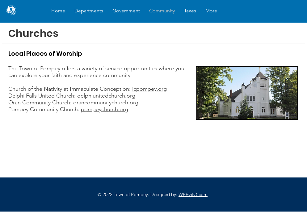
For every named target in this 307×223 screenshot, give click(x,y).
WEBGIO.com (193, 194)
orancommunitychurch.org (105, 102)
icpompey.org (149, 88)
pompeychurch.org (104, 109)
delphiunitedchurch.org (106, 95)
